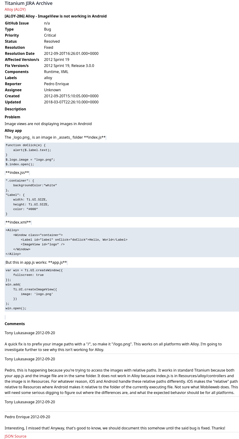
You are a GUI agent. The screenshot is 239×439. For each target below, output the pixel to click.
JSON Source (15, 436)
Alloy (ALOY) (15, 9)
